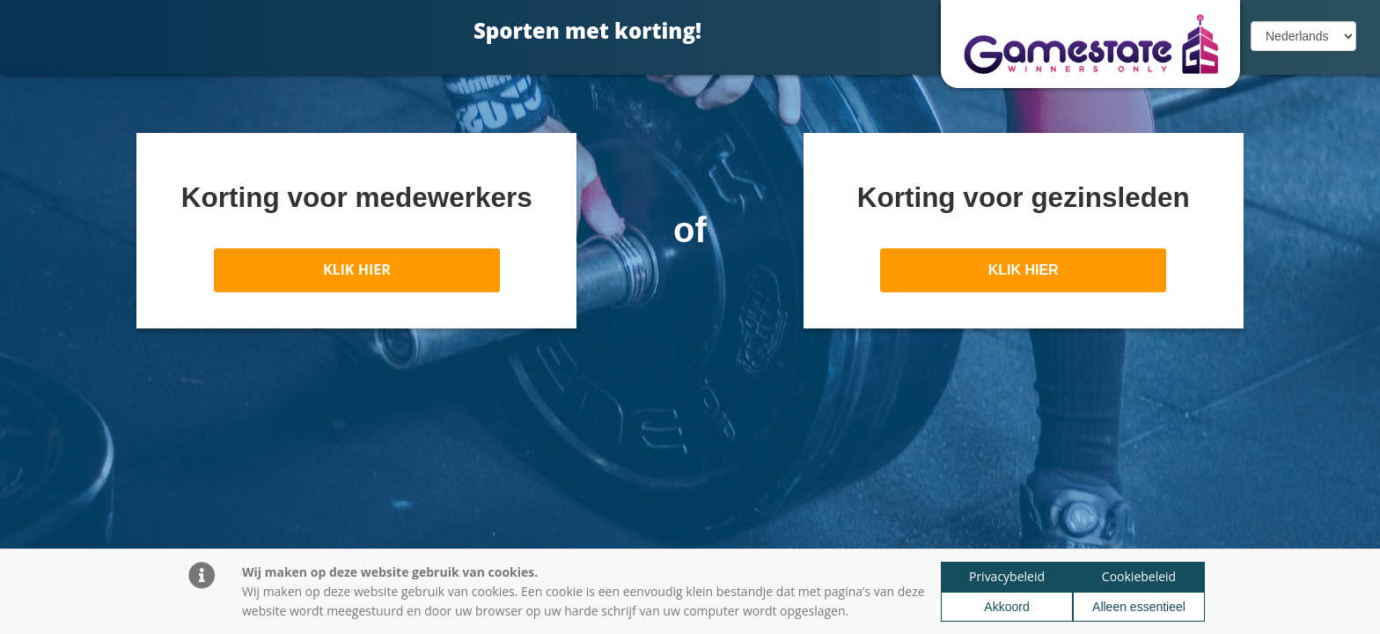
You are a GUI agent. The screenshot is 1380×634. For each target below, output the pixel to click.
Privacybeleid (1007, 576)
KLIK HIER (357, 269)
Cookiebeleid (1139, 576)
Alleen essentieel (1138, 607)
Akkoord (1006, 607)
